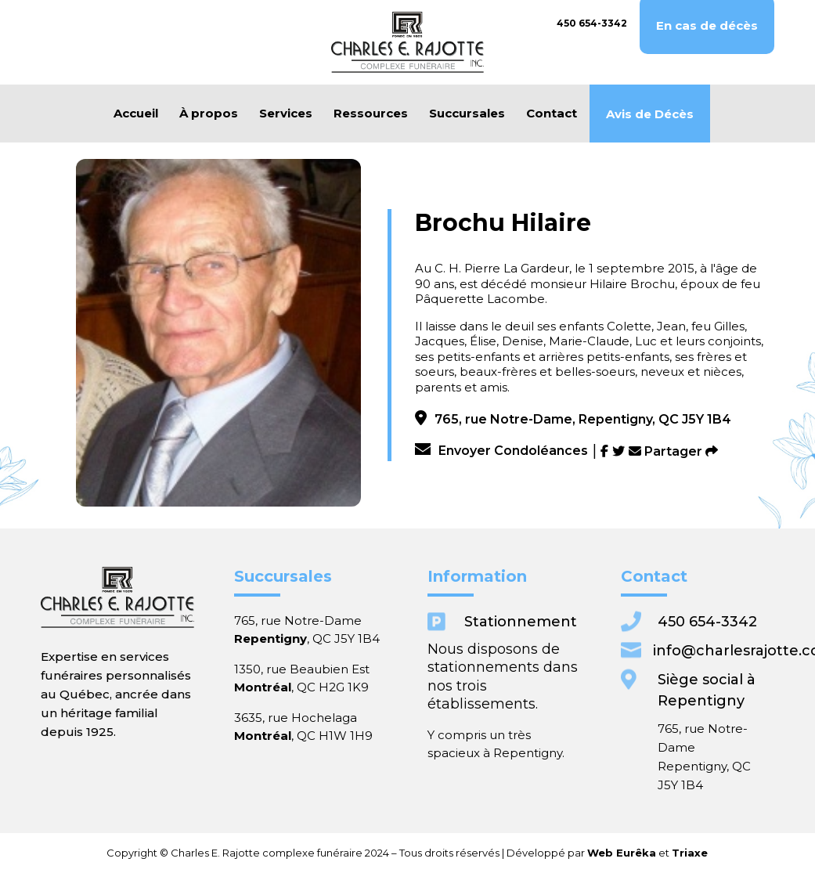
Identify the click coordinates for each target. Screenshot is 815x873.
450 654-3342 (592, 23)
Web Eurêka (532, 853)
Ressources (371, 113)
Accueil (136, 113)
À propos (208, 113)
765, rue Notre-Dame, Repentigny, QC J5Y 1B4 (573, 419)
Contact (551, 113)
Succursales (467, 113)
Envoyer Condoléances (501, 450)
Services (285, 113)
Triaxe (571, 853)
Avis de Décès (650, 114)
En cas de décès (707, 26)
